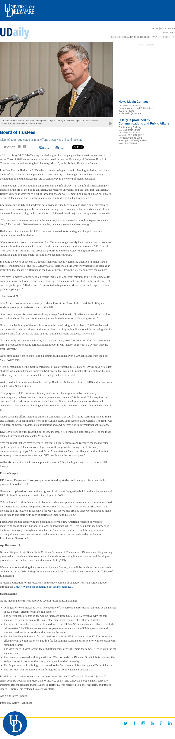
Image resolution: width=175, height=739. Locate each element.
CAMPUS (115, 37)
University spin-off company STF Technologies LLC (44, 586)
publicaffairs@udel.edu (130, 113)
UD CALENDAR (167, 28)
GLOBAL (125, 37)
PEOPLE (135, 37)
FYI (173, 37)
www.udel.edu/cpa (128, 143)
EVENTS (156, 37)
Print (62, 148)
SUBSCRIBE (169, 33)
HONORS (145, 37)
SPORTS (166, 37)
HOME (155, 28)
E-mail (46, 148)
